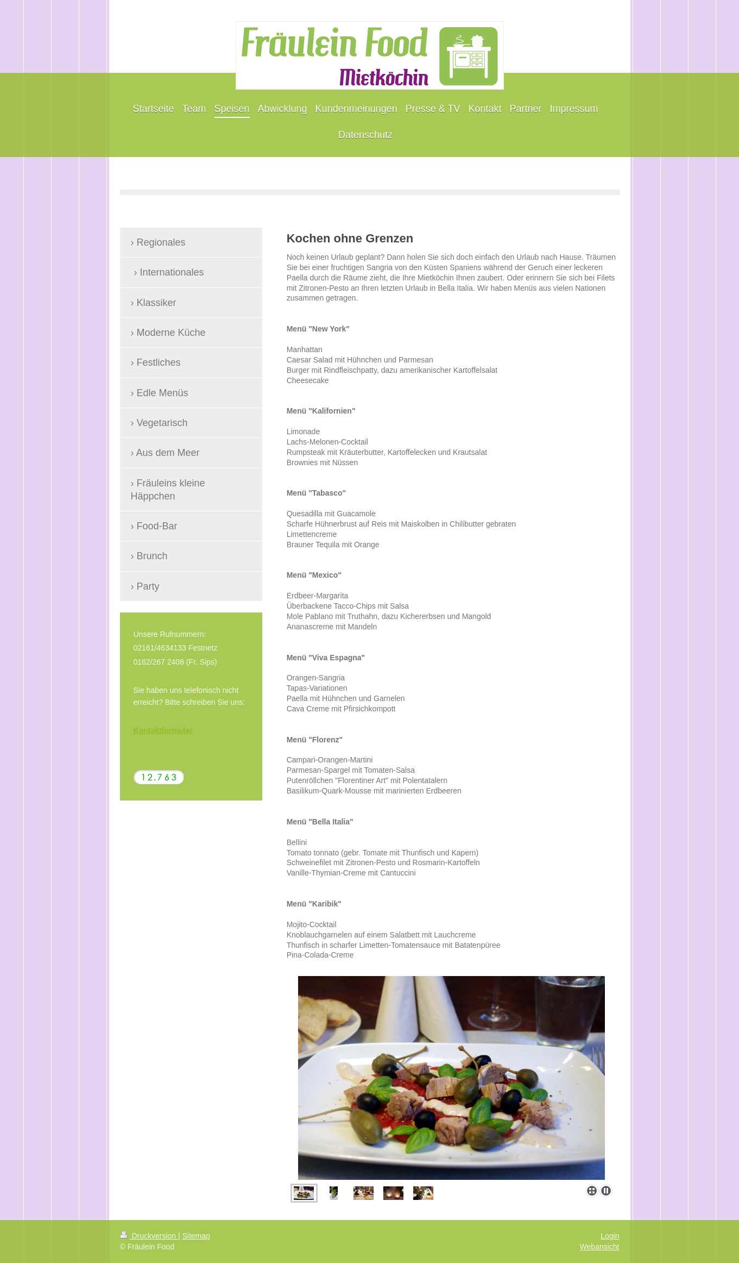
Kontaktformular (163, 730)
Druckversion (149, 1235)
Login (610, 1235)
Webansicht (600, 1246)
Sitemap (196, 1235)
